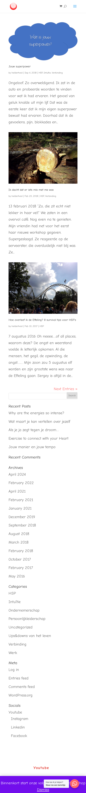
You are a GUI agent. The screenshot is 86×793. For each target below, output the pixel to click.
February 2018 (21, 551)
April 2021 (17, 491)
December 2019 (22, 517)
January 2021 (20, 508)
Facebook (19, 735)
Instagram (19, 718)
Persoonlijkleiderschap (27, 618)
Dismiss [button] (43, 789)
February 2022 (21, 483)
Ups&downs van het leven (30, 635)
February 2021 (21, 500)
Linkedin (18, 727)
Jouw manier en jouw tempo (32, 447)
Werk (13, 653)
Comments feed (22, 686)
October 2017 (20, 559)
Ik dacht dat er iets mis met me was (31, 190)
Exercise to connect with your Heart (38, 438)
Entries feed (19, 678)
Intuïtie (47, 72)
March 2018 (19, 542)
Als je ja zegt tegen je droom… (34, 430)
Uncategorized (21, 627)
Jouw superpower (20, 66)
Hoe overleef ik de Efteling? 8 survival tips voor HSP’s (42, 320)
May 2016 (17, 576)
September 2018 (22, 525)
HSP (41, 72)
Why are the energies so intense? (36, 413)
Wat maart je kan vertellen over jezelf (39, 421)
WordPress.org (21, 695)
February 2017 (21, 567)
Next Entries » (65, 389)
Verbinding (57, 72)
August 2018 (19, 534)
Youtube (15, 712)
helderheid (17, 72)
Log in (14, 669)
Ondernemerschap (24, 610)
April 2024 (17, 474)
